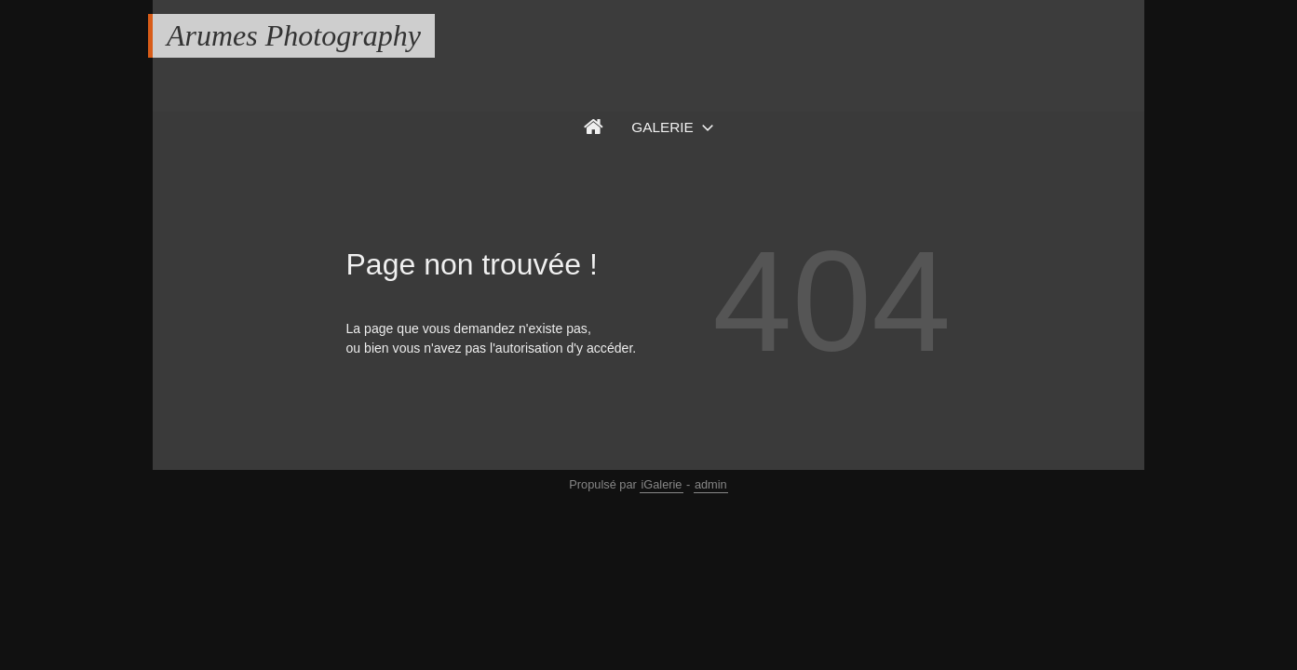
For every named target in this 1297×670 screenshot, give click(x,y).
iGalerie (661, 484)
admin (711, 484)
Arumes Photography (294, 35)
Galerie (662, 127)
